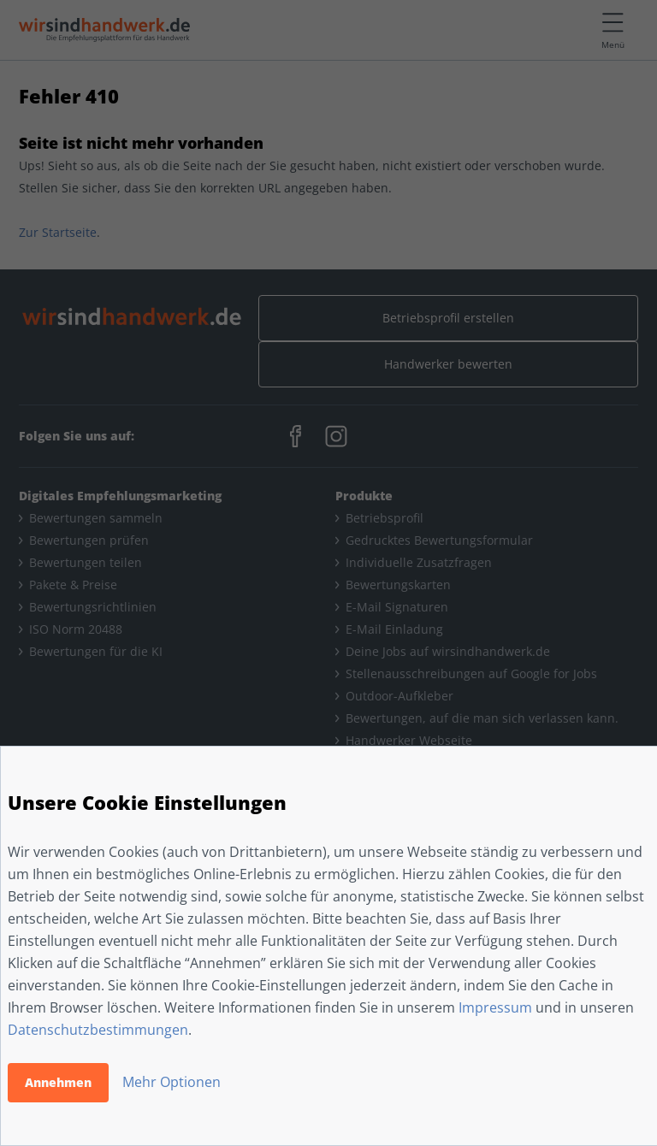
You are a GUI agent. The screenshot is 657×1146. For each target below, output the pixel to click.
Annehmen (58, 1082)
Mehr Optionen (171, 1081)
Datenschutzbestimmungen (98, 1029)
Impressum (495, 1007)
